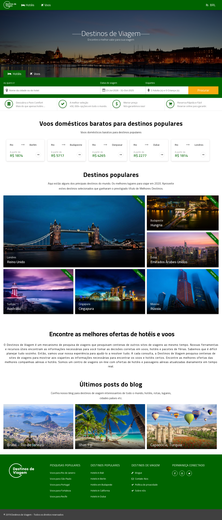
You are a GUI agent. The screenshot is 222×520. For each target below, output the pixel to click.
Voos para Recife (58, 496)
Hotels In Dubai (98, 496)
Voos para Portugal (60, 484)
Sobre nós (140, 490)
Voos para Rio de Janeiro (62, 473)
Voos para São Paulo (60, 479)
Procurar (203, 90)
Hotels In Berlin (98, 479)
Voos (47, 5)
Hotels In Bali (97, 473)
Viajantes (150, 83)
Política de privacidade (146, 484)
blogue (138, 473)
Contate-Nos (141, 479)
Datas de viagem (108, 83)
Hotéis (30, 5)
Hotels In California (100, 490)
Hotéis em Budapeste (101, 484)
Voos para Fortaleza (60, 490)
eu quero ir (9, 83)
